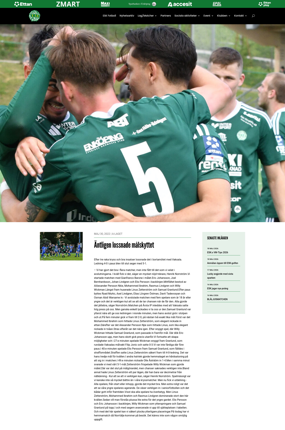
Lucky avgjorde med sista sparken (220, 276)
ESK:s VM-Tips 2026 (217, 252)
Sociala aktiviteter (186, 15)
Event (207, 15)
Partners (165, 15)
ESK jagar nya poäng (217, 288)
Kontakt (239, 15)
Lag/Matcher (146, 15)
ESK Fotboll (109, 15)
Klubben (222, 15)
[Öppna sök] (253, 16)
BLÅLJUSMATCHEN (217, 299)
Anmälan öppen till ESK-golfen (222, 263)
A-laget (117, 233)
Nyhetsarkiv (127, 15)
